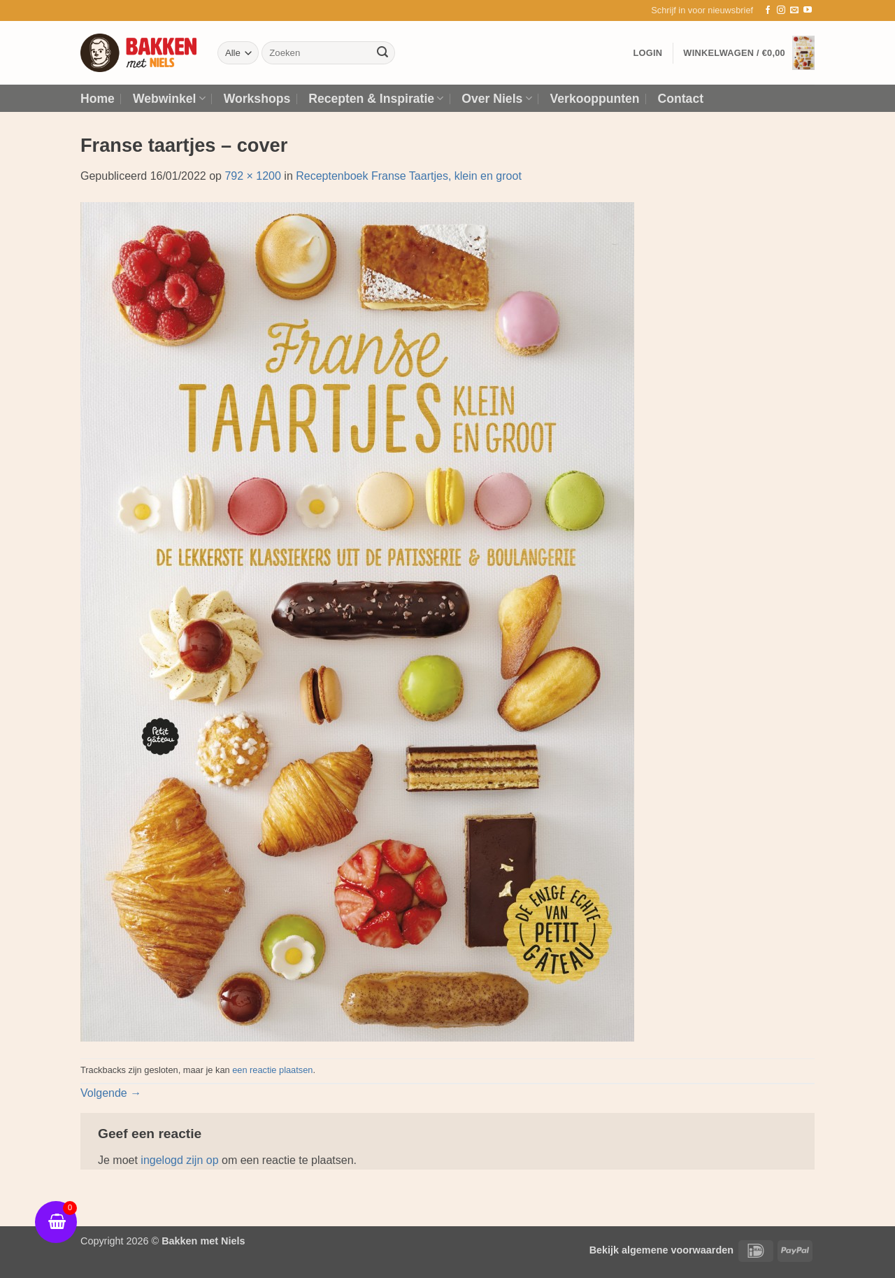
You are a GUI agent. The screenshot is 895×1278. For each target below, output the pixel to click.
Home (97, 99)
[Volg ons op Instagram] (781, 10)
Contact (681, 99)
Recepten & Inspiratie (375, 99)
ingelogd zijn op (179, 1160)
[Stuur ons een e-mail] (794, 10)
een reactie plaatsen (272, 1070)
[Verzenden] (382, 53)
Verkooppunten (595, 99)
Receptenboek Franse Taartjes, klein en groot (409, 176)
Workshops (257, 99)
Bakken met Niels (203, 1241)
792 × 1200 (252, 176)
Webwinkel (169, 99)
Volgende (110, 1093)
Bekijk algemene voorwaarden (661, 1250)
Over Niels (496, 99)
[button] (702, 10)
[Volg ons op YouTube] (807, 10)
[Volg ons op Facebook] (768, 10)
